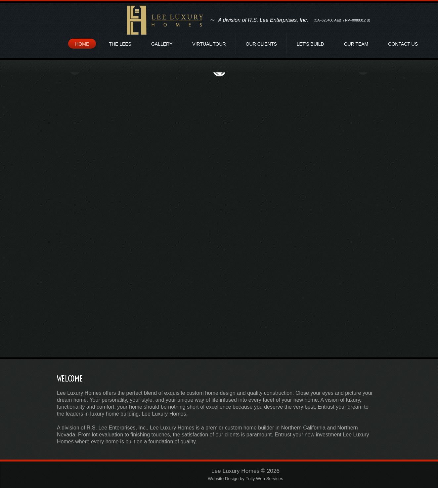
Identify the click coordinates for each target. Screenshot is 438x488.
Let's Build (310, 44)
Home (82, 44)
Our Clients (261, 44)
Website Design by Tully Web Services (245, 478)
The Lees (120, 44)
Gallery (161, 44)
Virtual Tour (209, 44)
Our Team (356, 44)
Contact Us (403, 44)
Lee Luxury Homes (235, 471)
